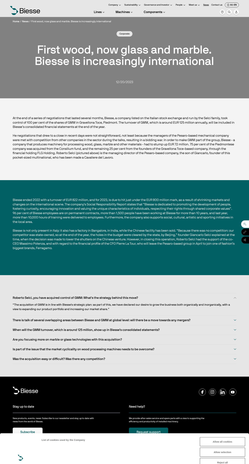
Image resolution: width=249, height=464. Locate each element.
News (206, 5)
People (181, 5)
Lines (99, 12)
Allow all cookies (222, 414)
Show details (49, 457)
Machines (125, 12)
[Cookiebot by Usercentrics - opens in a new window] (20, 457)
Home (16, 21)
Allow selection (222, 424)
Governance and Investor (158, 5)
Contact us (216, 5)
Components (155, 12)
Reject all (222, 434)
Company (115, 5)
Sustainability (132, 5)
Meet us (195, 5)
